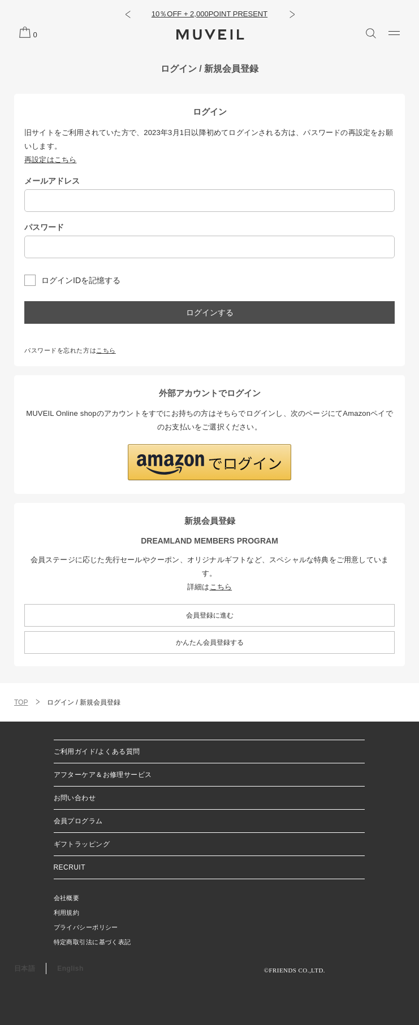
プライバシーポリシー (86, 927)
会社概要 (67, 897)
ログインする (210, 312)
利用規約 (67, 912)
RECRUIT (69, 867)
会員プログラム (78, 821)
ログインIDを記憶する (80, 280)
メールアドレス (52, 180)
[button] (127, 14)
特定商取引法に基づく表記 (92, 942)
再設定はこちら (50, 159)
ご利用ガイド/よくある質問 (97, 751)
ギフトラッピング (82, 844)
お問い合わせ (75, 798)
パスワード (44, 227)
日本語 (24, 968)
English (70, 968)
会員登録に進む (210, 615)
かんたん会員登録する (210, 642)
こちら (106, 350)
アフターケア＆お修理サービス (103, 775)
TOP (21, 702)
